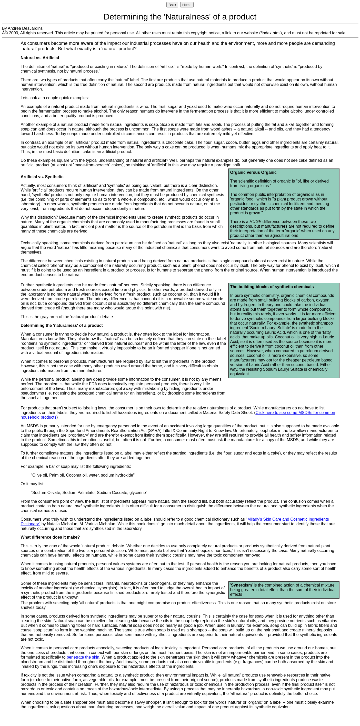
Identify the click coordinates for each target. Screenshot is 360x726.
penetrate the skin (83, 657)
